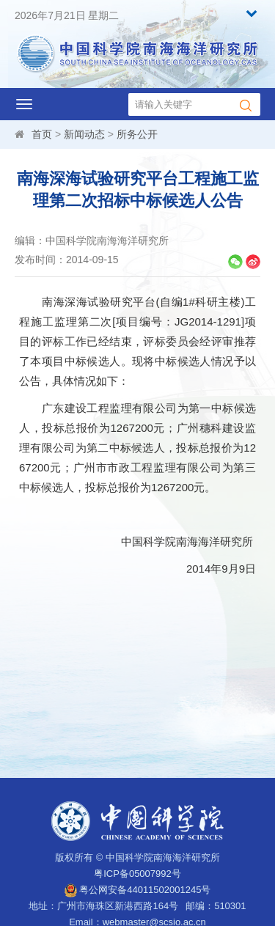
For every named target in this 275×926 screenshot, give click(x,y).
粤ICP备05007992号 (137, 873)
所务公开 (137, 134)
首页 (42, 134)
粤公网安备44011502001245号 (138, 889)
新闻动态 (84, 134)
